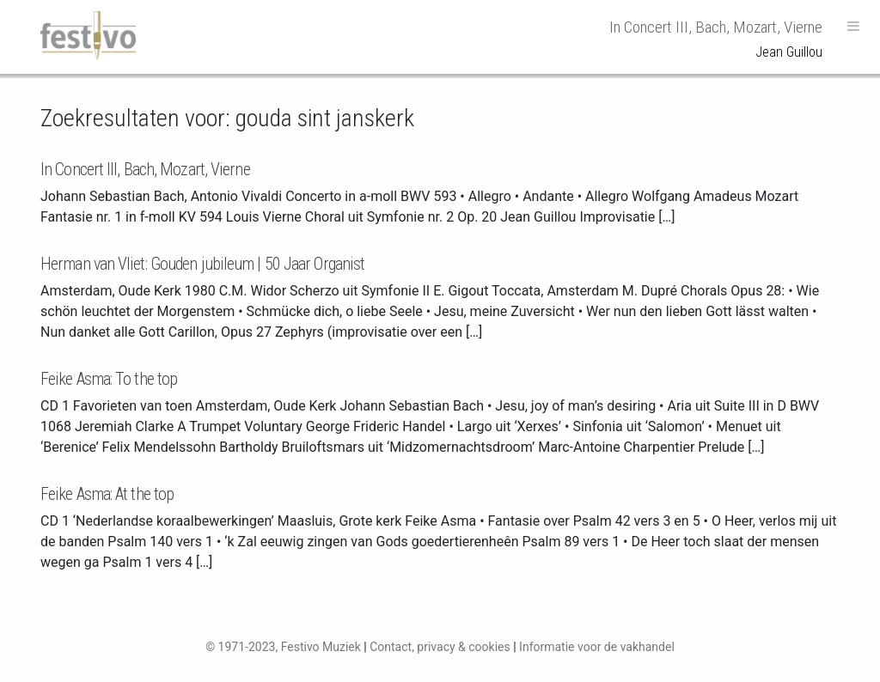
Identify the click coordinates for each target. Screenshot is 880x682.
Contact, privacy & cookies (440, 647)
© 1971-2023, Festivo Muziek (283, 647)
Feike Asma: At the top (107, 494)
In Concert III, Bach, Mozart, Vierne (145, 169)
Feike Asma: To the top (108, 378)
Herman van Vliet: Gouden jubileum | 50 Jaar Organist (202, 263)
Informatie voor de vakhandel (597, 647)
